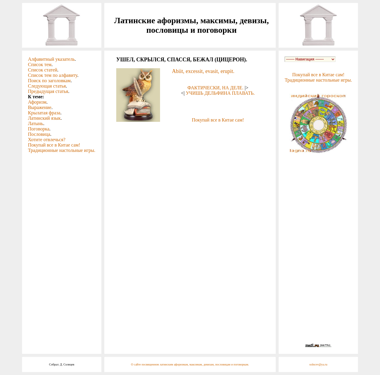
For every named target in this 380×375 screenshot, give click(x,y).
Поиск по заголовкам (49, 80)
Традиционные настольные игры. (61, 150)
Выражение (40, 107)
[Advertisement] (190, 132)
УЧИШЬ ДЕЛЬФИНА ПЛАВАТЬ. (220, 93)
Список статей (42, 69)
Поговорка (38, 128)
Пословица (39, 134)
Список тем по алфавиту (52, 75)
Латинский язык (44, 118)
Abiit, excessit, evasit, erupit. (203, 71)
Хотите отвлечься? (47, 139)
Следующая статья (47, 85)
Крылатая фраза (44, 112)
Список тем (40, 64)
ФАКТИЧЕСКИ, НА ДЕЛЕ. (215, 87)
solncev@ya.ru (318, 364)
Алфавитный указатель (51, 59)
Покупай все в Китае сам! (54, 144)
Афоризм (37, 102)
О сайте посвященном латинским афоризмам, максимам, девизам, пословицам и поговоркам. (190, 364)
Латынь (35, 123)
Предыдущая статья (48, 91)
